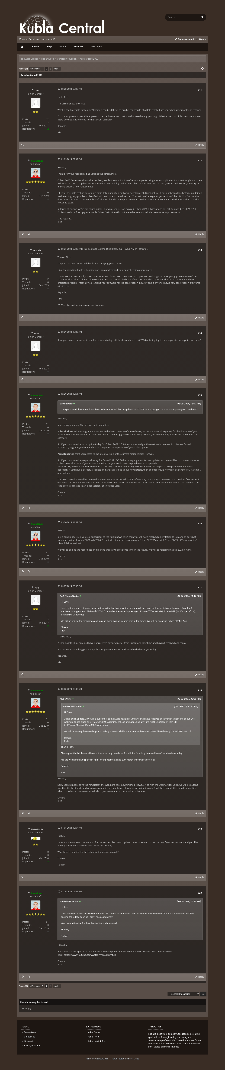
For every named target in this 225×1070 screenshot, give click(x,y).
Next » (56, 69)
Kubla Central (31, 59)
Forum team (28, 1032)
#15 (200, 395)
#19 (200, 829)
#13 (200, 249)
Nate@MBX (37, 829)
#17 (200, 587)
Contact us (28, 1036)
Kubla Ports (92, 1036)
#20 (200, 892)
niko (37, 90)
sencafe (37, 250)
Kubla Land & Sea (95, 1041)
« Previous (35, 69)
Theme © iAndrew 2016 (97, 1058)
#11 (200, 90)
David (37, 333)
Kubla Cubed (47, 59)
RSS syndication (30, 1045)
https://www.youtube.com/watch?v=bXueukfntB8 (90, 954)
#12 (200, 160)
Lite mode (27, 1041)
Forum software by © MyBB (126, 1058)
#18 (200, 690)
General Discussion (67, 59)
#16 (200, 523)
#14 (200, 333)
